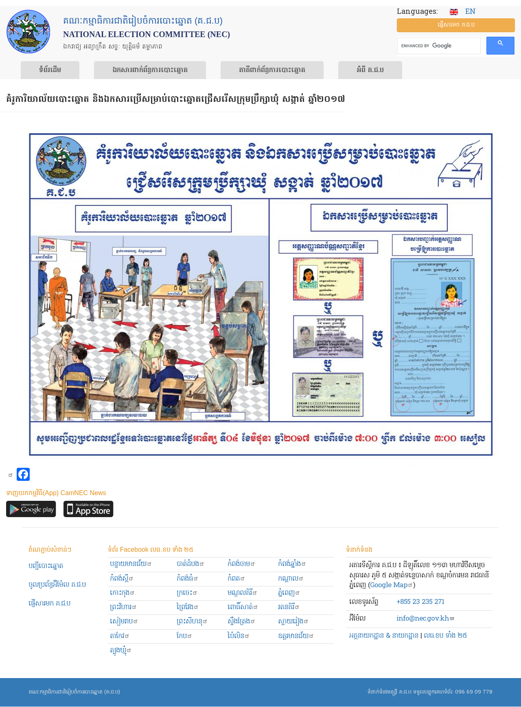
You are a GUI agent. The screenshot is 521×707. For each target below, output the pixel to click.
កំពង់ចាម (242, 564)
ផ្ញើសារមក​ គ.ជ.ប (49, 604)
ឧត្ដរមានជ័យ (296, 636)
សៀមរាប (124, 622)
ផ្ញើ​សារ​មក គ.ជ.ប (456, 25)
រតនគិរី (289, 607)
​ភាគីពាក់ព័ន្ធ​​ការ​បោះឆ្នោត (272, 70)
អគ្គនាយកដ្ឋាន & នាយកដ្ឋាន (383, 636)
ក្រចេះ (187, 593)
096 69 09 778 (474, 692)
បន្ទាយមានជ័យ (131, 564)
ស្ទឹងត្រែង (242, 622)
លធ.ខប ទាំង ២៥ (445, 636)
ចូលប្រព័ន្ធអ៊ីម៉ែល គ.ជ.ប (57, 585)
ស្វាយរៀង (293, 622)
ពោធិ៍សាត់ (243, 607)
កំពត (236, 579)
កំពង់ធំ (188, 579)
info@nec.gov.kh (425, 619)
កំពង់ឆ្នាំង (292, 564)
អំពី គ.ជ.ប (370, 70)
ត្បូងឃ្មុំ (121, 650)
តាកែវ (120, 636)
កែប (185, 636)
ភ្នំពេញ (289, 593)
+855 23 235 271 (420, 602)
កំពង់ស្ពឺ (122, 579)
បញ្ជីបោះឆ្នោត (45, 566)
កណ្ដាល (291, 579)
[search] (438, 46)
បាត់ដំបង (191, 564)
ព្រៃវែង (188, 607)
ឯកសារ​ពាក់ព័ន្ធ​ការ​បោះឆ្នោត (150, 70)
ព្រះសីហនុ (192, 622)
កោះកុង (122, 593)
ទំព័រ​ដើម (50, 70)
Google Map (391, 585)
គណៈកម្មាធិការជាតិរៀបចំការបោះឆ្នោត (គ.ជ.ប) (74, 692)
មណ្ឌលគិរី (243, 593)
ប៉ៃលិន (239, 636)
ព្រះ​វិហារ (123, 607)
